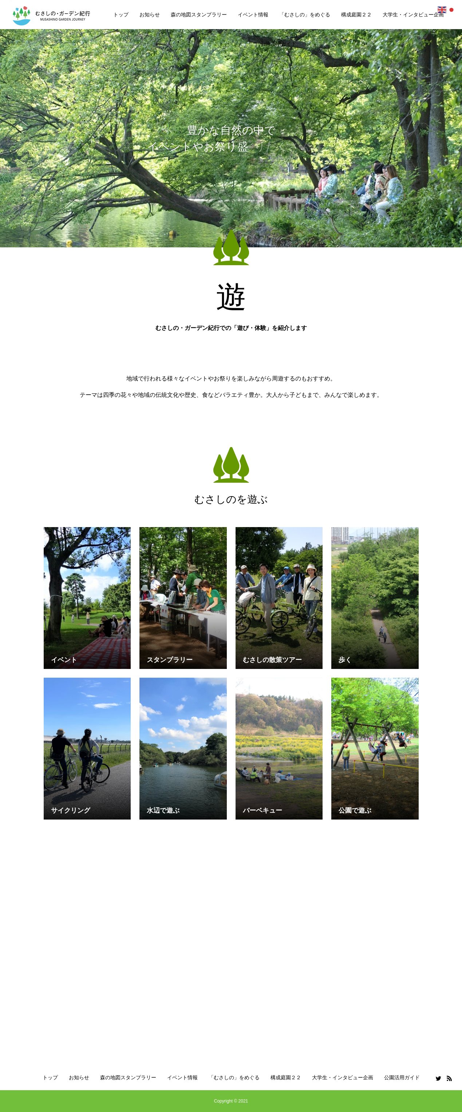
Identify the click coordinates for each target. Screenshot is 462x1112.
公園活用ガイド (278, 44)
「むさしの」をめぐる (304, 14)
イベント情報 (253, 14)
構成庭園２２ (356, 14)
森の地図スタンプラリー (199, 14)
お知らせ (149, 14)
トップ (121, 14)
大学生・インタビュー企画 (413, 14)
